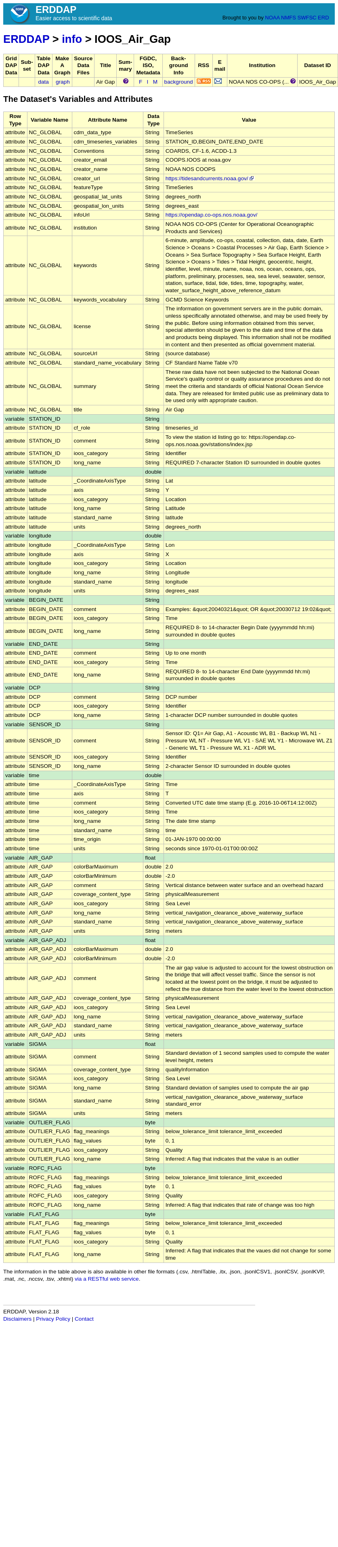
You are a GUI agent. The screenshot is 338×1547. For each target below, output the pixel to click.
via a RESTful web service (107, 1279)
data (43, 82)
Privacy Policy (53, 1319)
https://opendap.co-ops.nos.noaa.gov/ (211, 215)
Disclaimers (17, 1319)
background (178, 82)
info (72, 39)
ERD (323, 18)
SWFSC (307, 18)
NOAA (272, 18)
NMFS (288, 18)
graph (63, 82)
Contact (84, 1319)
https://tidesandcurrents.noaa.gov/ (210, 178)
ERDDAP (26, 39)
